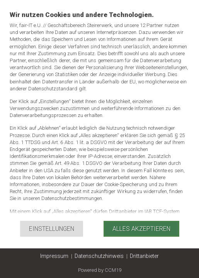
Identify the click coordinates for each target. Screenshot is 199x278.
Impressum (54, 256)
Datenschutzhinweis (99, 256)
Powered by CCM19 (99, 270)
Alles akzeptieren (141, 228)
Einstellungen (51, 228)
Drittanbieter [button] (144, 256)
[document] (99, 115)
